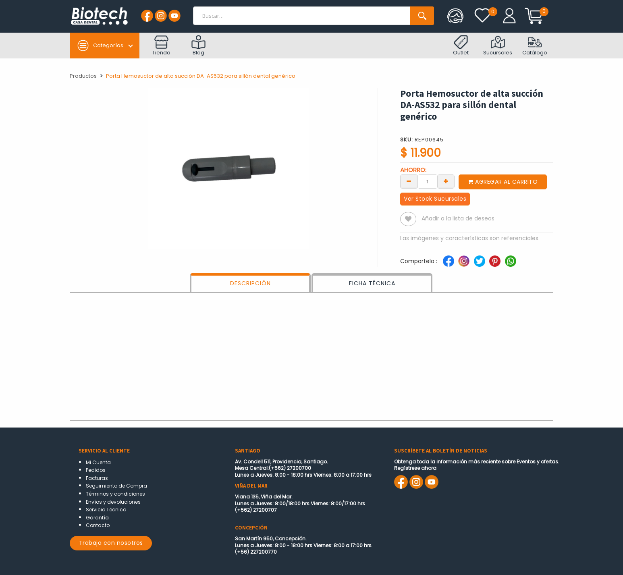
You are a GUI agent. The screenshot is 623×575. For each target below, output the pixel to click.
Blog (198, 45)
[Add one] (446, 181)
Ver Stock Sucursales (435, 199)
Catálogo (534, 45)
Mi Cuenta (98, 462)
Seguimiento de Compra (116, 485)
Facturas (97, 478)
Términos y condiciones (115, 493)
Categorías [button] (100, 45)
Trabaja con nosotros (111, 543)
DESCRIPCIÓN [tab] (250, 283)
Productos (83, 76)
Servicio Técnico (106, 509)
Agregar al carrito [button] (503, 182)
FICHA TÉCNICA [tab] (372, 283)
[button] (408, 219)
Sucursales (497, 45)
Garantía (97, 517)
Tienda (161, 45)
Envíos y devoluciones (113, 501)
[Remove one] (409, 181)
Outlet (461, 45)
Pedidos (96, 470)
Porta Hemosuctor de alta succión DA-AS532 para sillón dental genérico (200, 76)
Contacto (98, 525)
